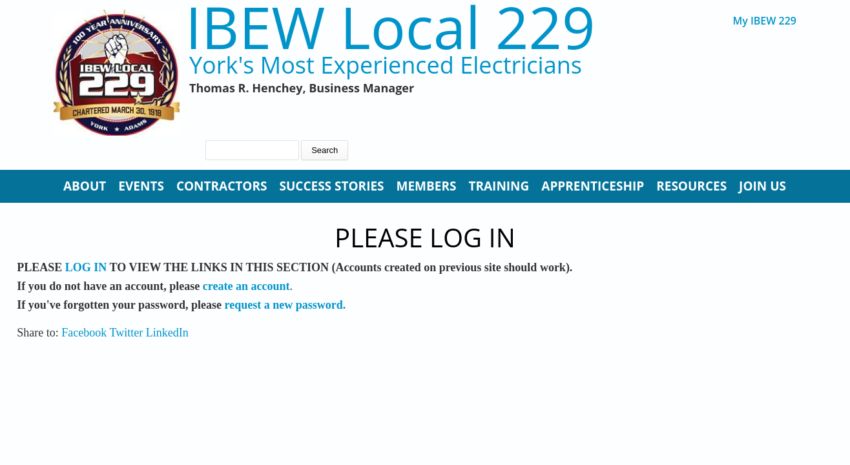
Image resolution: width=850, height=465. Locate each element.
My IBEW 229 (764, 21)
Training (498, 186)
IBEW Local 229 (390, 27)
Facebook (84, 332)
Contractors (221, 186)
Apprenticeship (592, 186)
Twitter (126, 332)
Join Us (762, 186)
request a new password (283, 304)
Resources (691, 186)
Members (427, 186)
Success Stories (331, 186)
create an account (246, 286)
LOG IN (86, 267)
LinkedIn (167, 332)
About (84, 186)
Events (141, 186)
